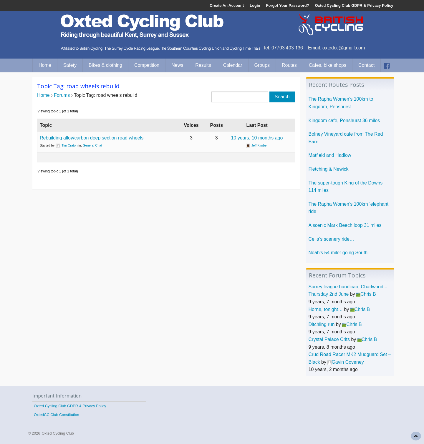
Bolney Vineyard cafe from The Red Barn (346, 138)
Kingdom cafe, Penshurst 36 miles (344, 120)
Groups (262, 65)
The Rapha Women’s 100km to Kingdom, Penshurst (341, 103)
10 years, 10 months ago (257, 137)
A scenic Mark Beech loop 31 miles (345, 225)
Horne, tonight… (326, 309)
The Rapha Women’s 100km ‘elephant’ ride (349, 208)
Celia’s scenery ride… (331, 239)
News (177, 65)
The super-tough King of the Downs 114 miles (346, 186)
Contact (366, 65)
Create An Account (227, 5)
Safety (70, 65)
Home (45, 65)
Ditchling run (322, 324)
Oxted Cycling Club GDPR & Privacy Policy (354, 5)
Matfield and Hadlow (330, 155)
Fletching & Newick (329, 169)
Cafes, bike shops (327, 65)
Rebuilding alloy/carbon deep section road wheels (91, 137)
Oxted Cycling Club (58, 433)
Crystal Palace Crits (329, 339)
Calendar (232, 65)
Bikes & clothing (105, 65)
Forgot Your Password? (287, 5)
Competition (146, 65)
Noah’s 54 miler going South (338, 252)
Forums (62, 95)
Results (203, 65)
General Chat (92, 145)
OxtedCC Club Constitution (56, 415)
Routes (289, 65)
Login (255, 5)
